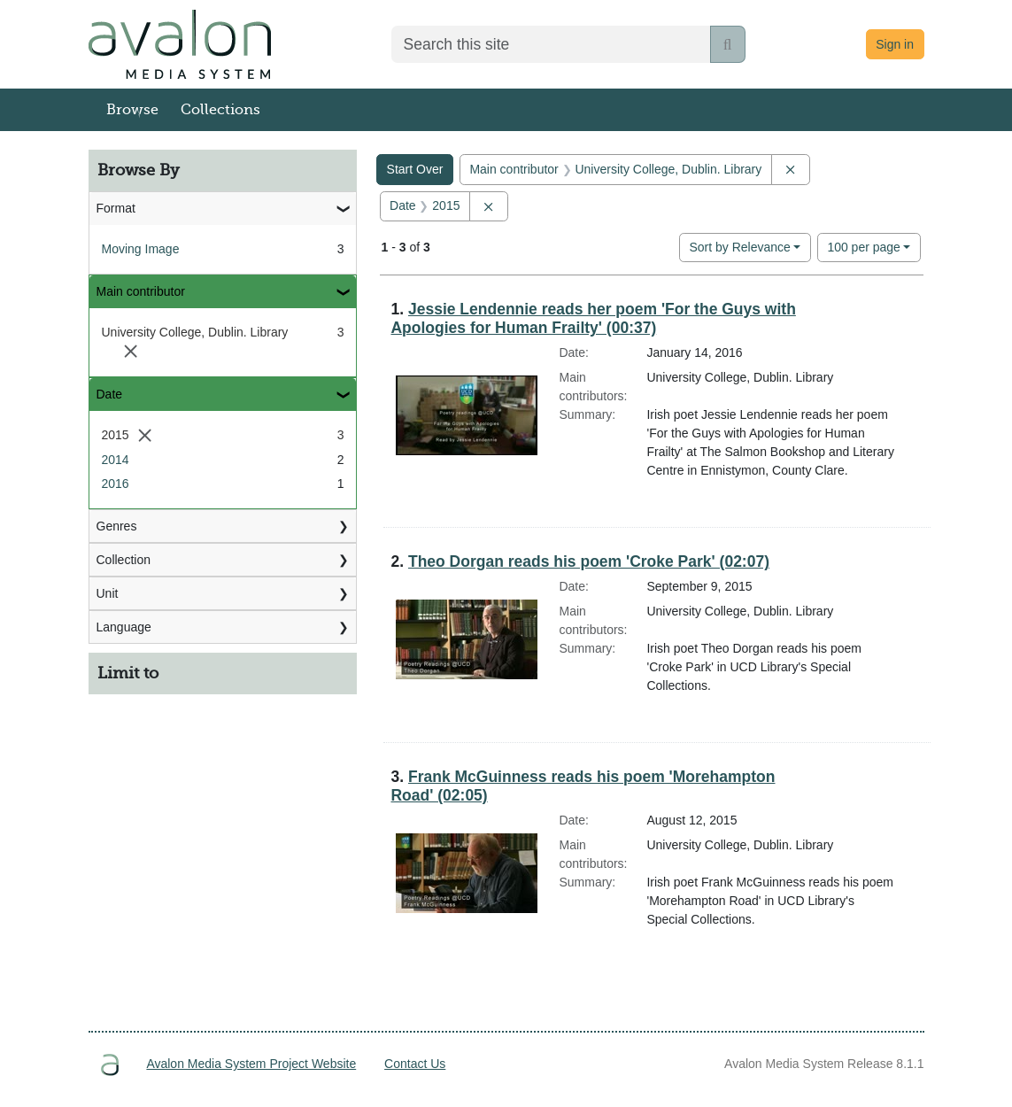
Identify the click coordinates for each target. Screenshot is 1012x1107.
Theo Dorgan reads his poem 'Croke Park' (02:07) (588, 561)
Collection (124, 560)
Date (110, 394)
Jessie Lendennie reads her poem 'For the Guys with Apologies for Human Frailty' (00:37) (592, 318)
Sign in (895, 44)
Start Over (415, 169)
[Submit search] (727, 44)
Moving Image (141, 249)
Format (116, 208)
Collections (220, 110)
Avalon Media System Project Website (251, 1064)
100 (863, 245)
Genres (117, 526)
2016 (115, 483)
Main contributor (141, 291)
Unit (108, 593)
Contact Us (414, 1064)
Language (124, 627)
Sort (739, 247)
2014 (115, 460)
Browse (132, 110)
